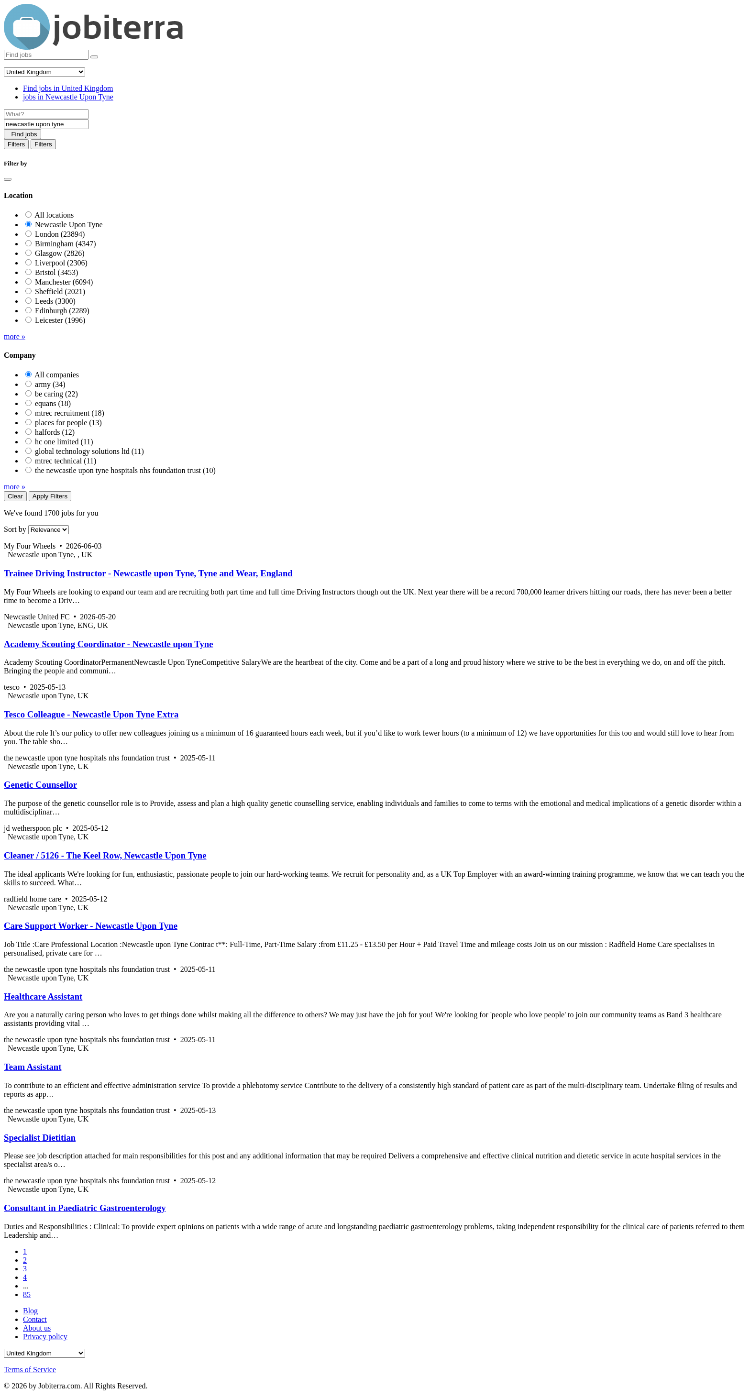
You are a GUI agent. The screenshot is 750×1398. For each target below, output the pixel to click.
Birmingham (65, 244)
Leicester (60, 320)
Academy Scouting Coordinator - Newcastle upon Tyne (108, 644)
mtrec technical (65, 461)
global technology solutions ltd (89, 451)
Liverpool (61, 263)
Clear (15, 496)
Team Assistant (32, 1067)
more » (14, 336)
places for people (68, 422)
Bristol (56, 272)
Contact (35, 1319)
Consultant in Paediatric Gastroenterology (85, 1208)
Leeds (55, 301)
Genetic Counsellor (40, 785)
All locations (54, 215)
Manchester (64, 282)
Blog (30, 1311)
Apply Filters (50, 496)
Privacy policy (45, 1336)
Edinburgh (62, 311)
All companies (56, 375)
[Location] (46, 124)
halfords (55, 432)
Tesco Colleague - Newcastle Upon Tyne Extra (91, 714)
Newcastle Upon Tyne (69, 224)
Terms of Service (30, 1369)
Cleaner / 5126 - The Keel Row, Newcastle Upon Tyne (105, 855)
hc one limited (64, 442)
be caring (56, 394)
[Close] (7, 179)
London (60, 234)
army (50, 384)
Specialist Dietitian (40, 1138)
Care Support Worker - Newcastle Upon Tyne (90, 926)
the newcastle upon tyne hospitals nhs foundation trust (125, 470)
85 (27, 1294)
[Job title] (46, 114)
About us (37, 1328)
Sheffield (60, 291)
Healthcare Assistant (43, 996)
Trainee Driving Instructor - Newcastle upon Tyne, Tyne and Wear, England (148, 573)
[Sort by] (48, 529)
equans (53, 403)
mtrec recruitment (69, 413)
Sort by (15, 529)
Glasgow (60, 253)
